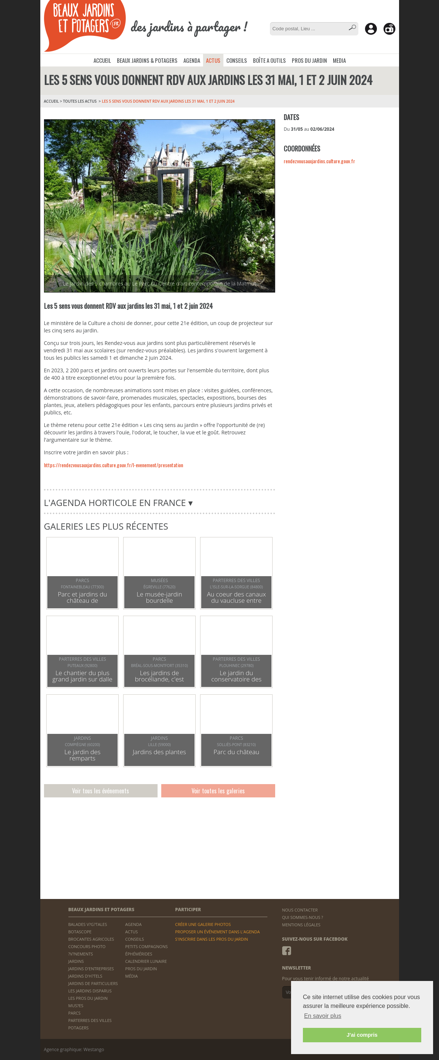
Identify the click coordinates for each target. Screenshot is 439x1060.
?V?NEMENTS (80, 954)
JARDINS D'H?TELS (85, 976)
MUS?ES (76, 1005)
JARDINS (76, 961)
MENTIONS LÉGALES (301, 924)
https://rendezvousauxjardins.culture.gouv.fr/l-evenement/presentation (113, 465)
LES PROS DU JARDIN (88, 998)
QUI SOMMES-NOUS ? (302, 917)
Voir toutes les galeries (218, 790)
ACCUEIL (102, 60)
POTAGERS (78, 1027)
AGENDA (191, 60)
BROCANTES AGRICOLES (91, 939)
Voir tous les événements (100, 790)
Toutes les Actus (80, 101)
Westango (94, 1049)
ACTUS (213, 60)
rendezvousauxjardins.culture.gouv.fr (319, 161)
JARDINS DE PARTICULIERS (93, 983)
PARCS (74, 1013)
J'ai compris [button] (362, 1035)
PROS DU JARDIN (309, 60)
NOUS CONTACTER (300, 910)
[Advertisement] (339, 223)
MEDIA (339, 60)
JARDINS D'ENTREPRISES (91, 968)
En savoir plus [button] (322, 1016)
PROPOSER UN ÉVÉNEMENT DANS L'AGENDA (217, 931)
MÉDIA (131, 976)
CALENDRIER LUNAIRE (146, 961)
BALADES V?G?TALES (87, 924)
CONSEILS (236, 60)
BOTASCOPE (80, 931)
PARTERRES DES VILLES (90, 1020)
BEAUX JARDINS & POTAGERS (147, 60)
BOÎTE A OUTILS (269, 60)
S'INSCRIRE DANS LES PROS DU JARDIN (211, 939)
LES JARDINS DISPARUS (90, 991)
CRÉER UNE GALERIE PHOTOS (202, 924)
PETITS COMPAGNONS (146, 946)
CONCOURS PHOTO (87, 946)
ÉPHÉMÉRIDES (138, 954)
